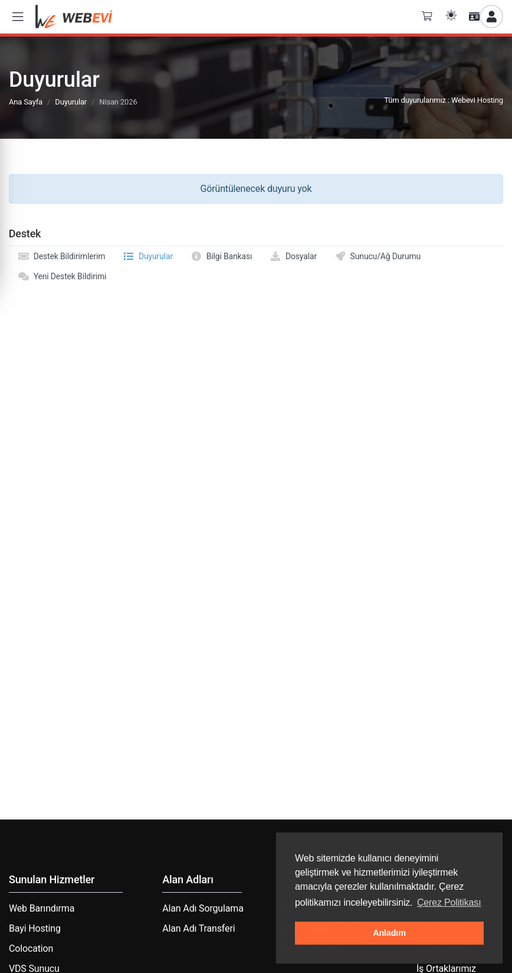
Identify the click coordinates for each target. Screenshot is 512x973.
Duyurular (71, 101)
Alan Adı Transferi (198, 928)
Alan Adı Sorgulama (202, 908)
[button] (18, 17)
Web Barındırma (41, 908)
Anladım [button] (389, 933)
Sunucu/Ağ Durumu (377, 256)
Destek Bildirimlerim (61, 256)
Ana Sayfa (25, 101)
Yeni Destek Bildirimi (62, 276)
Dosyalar (293, 256)
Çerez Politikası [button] (449, 902)
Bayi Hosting (35, 928)
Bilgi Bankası (221, 256)
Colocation (31, 948)
